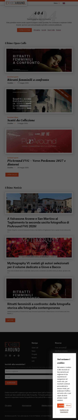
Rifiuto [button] (68, 405)
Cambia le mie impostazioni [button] (64, 411)
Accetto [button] (61, 405)
